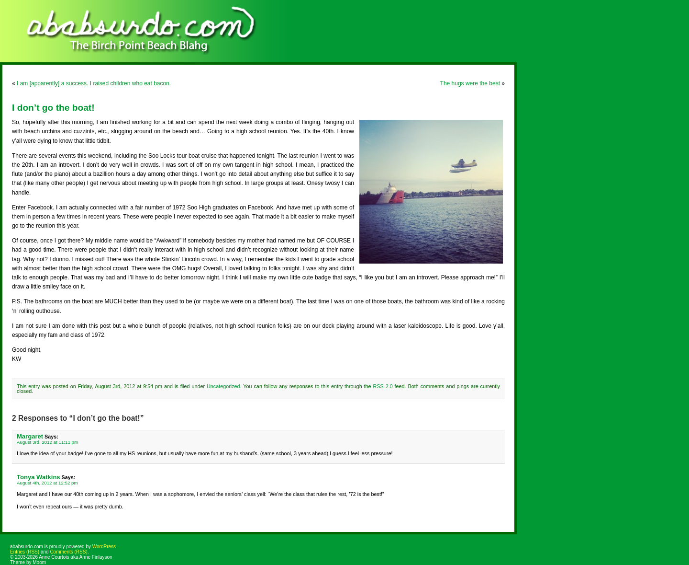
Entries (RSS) (24, 551)
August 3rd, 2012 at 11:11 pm (47, 442)
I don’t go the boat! (53, 108)
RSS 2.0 (383, 386)
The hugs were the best (470, 83)
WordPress (104, 546)
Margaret (30, 436)
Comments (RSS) (68, 551)
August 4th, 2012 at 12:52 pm (47, 482)
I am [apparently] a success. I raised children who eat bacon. (94, 83)
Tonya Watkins (38, 477)
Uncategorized (223, 386)
